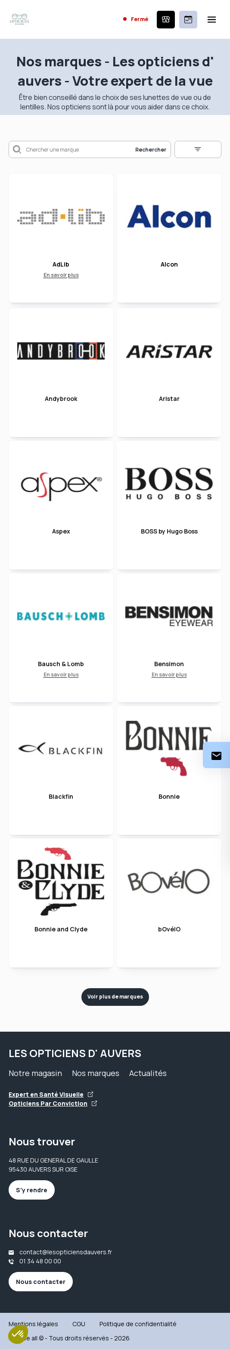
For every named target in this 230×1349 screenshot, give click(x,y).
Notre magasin (35, 1073)
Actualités (148, 1073)
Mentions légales (33, 1324)
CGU (78, 1324)
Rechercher (150, 149)
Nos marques (95, 1073)
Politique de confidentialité (138, 1324)
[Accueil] (19, 19)
